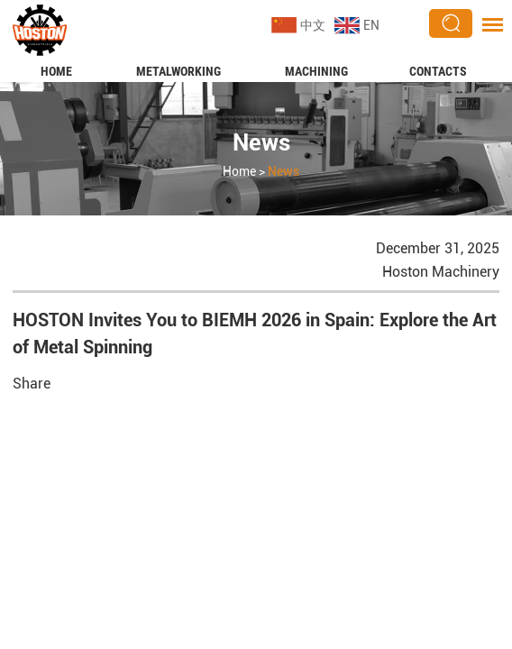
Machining (316, 71)
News (261, 142)
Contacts (438, 71)
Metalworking (178, 71)
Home (56, 71)
